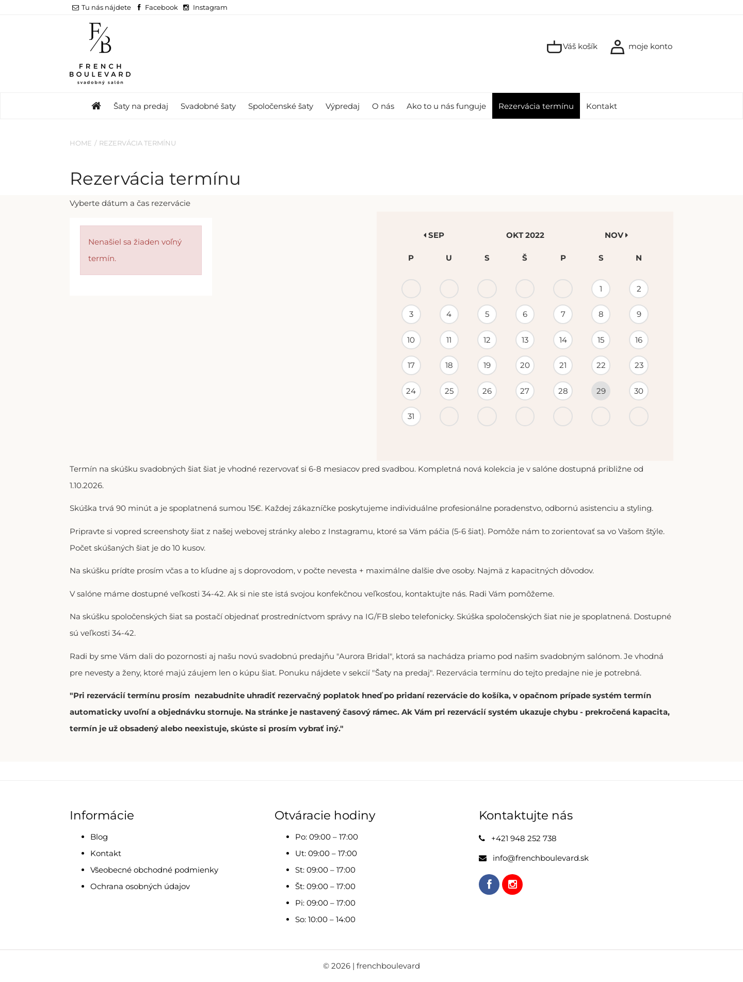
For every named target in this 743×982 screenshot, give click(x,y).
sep (434, 235)
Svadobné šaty (208, 106)
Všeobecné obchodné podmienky (154, 870)
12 (487, 340)
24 (411, 391)
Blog (99, 837)
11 (448, 340)
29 (601, 391)
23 (639, 365)
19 (487, 365)
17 (411, 365)
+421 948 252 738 (524, 838)
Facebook (161, 7)
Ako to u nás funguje (446, 106)
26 (487, 391)
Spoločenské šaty (280, 106)
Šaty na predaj (141, 106)
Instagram (210, 7)
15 (600, 340)
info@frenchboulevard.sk (541, 858)
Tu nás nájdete (101, 7)
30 (638, 391)
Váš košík (571, 47)
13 (525, 340)
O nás (383, 106)
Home (81, 143)
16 (638, 340)
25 (449, 391)
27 (524, 391)
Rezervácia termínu (536, 106)
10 (411, 340)
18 (449, 365)
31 (411, 416)
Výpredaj (343, 106)
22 (601, 365)
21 (563, 365)
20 (525, 365)
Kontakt (601, 106)
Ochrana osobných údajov (140, 886)
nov (616, 235)
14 (563, 340)
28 (563, 391)
